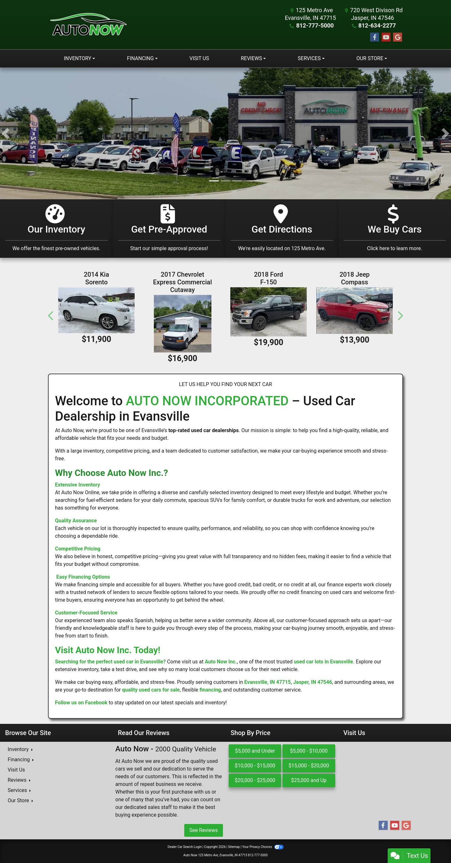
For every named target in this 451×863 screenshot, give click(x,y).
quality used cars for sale (150, 690)
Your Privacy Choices (262, 847)
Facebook (96, 703)
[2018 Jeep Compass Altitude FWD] (354, 310)
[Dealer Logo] (88, 25)
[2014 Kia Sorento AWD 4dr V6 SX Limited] (96, 310)
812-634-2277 (377, 25)
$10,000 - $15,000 (255, 766)
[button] (5, 133)
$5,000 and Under (255, 751)
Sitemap (234, 847)
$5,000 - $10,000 (309, 751)
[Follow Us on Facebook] (374, 37)
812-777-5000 (315, 25)
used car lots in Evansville (323, 662)
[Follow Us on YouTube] (386, 37)
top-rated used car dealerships (203, 430)
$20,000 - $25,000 (255, 780)
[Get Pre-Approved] (169, 228)
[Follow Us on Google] (397, 37)
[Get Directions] (282, 228)
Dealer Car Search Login (185, 847)
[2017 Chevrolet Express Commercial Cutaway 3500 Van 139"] (182, 323)
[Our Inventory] (56, 228)
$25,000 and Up (309, 780)
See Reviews (203, 830)
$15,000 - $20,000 (309, 766)
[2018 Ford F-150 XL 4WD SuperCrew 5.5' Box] (268, 311)
